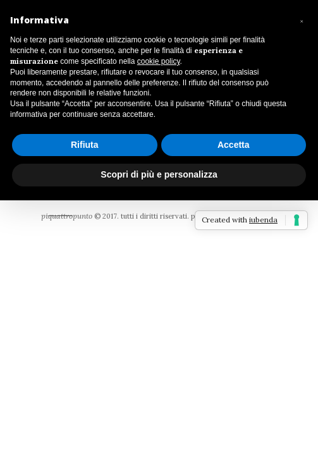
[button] (301, 20)
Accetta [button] (233, 145)
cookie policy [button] (158, 61)
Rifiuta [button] (85, 145)
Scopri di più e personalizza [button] (159, 174)
